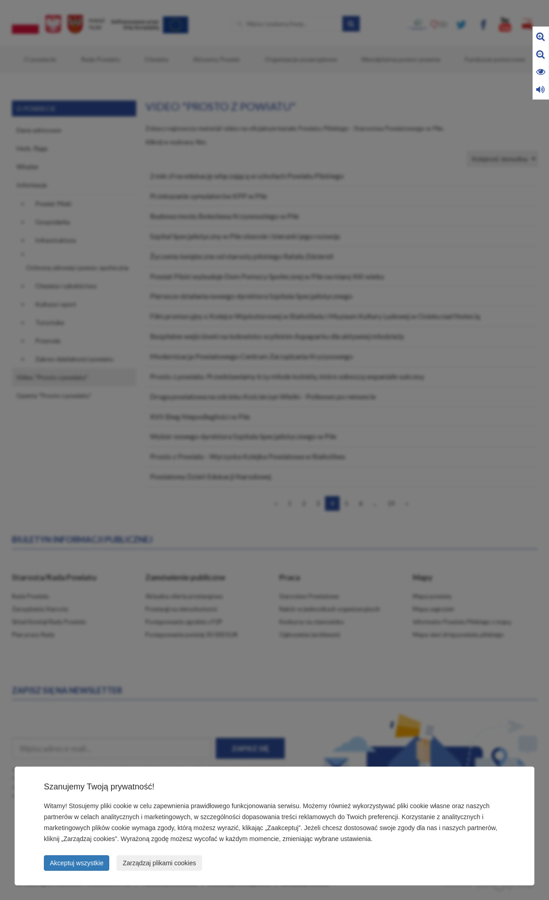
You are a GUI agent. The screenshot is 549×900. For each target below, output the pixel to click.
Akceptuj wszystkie (76, 863)
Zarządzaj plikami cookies (159, 863)
